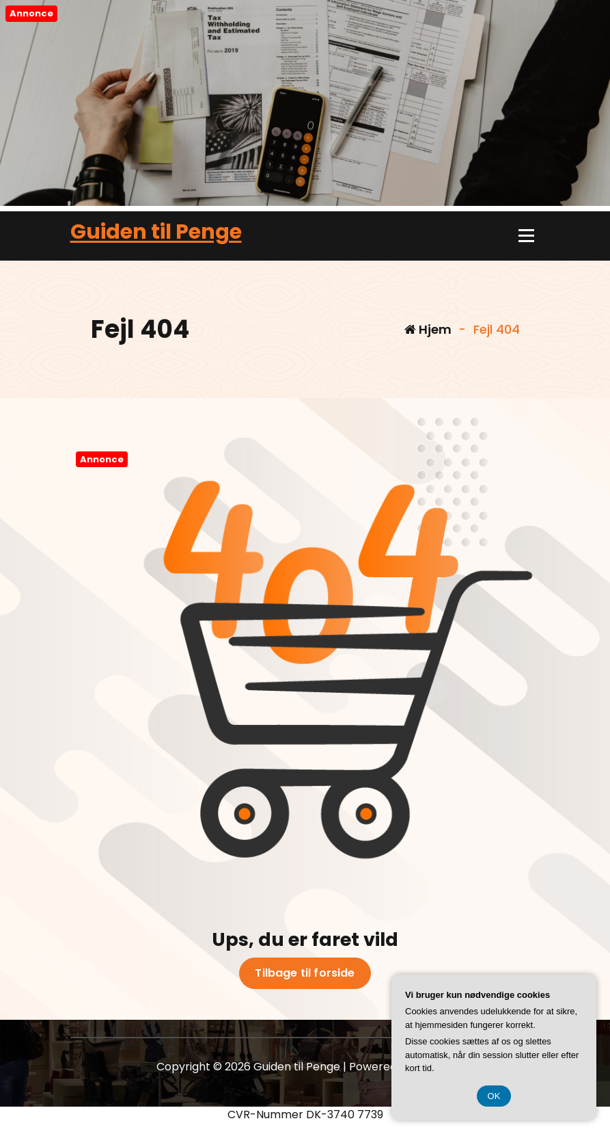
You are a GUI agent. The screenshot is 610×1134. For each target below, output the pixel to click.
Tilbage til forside (305, 973)
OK (494, 1096)
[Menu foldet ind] (526, 236)
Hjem (428, 329)
